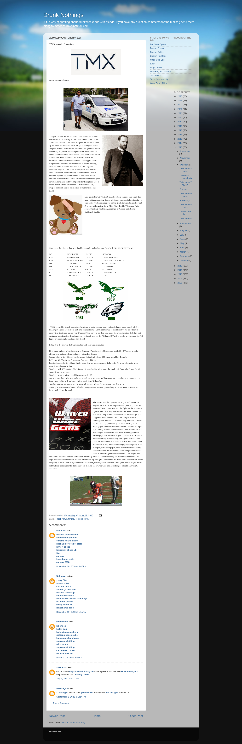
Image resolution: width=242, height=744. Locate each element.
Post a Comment (61, 703)
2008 (180, 283)
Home (96, 716)
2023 (180, 104)
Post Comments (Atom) (73, 722)
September (185, 223)
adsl (59, 519)
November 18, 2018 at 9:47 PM (71, 566)
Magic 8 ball (156, 67)
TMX (86, 519)
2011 (180, 270)
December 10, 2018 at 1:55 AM (71, 612)
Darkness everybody (185, 176)
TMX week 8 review (185, 169)
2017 (180, 130)
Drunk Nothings (63, 15)
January (184, 260)
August (184, 230)
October (184, 165)
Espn (152, 63)
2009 (180, 278)
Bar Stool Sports (158, 44)
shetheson (61, 667)
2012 (180, 266)
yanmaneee (62, 621)
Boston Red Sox (158, 56)
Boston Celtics (157, 52)
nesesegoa (62, 688)
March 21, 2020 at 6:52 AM (69, 657)
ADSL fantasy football (72, 519)
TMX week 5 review (185, 205)
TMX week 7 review (185, 183)
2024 (180, 100)
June (182, 239)
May (182, 243)
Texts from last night (160, 79)
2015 (180, 139)
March (183, 252)
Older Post (135, 716)
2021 (180, 113)
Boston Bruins (157, 48)
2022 (180, 109)
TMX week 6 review (185, 194)
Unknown (61, 530)
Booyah (183, 189)
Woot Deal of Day (158, 83)
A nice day (184, 200)
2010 (180, 274)
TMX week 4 (185, 218)
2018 (180, 126)
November (185, 158)
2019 (180, 121)
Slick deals (155, 75)
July (182, 235)
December (185, 151)
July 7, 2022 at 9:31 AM (67, 678)
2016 (180, 134)
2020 (180, 117)
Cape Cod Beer (157, 60)
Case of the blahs (185, 212)
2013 (180, 147)
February (185, 256)
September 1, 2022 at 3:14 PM (71, 697)
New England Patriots (160, 71)
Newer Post (57, 716)
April (182, 247)
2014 (180, 143)
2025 (180, 96)
